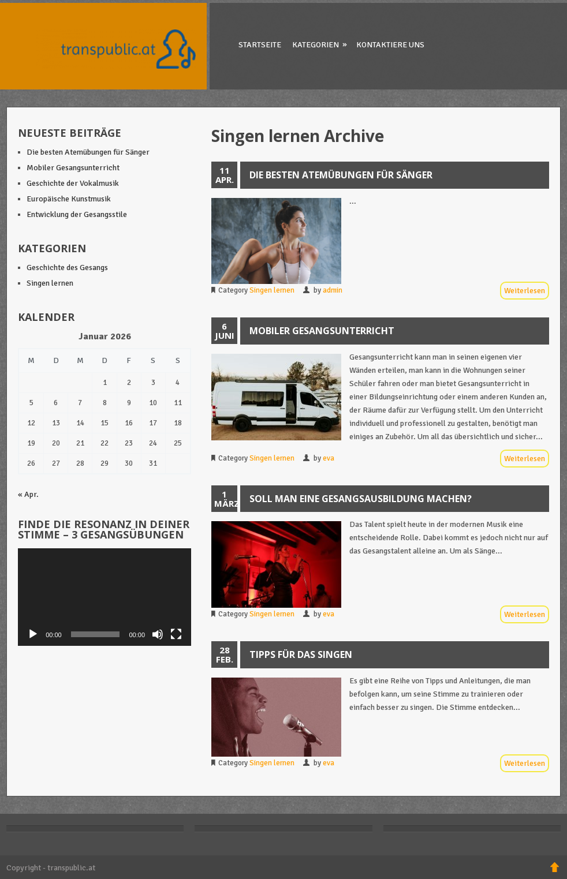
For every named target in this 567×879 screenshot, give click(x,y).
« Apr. (28, 494)
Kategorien (320, 44)
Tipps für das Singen (300, 654)
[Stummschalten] (157, 634)
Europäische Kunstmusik (69, 199)
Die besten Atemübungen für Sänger (340, 175)
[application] (104, 597)
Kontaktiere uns (390, 45)
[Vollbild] (176, 634)
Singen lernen (271, 290)
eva (328, 458)
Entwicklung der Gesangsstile (77, 214)
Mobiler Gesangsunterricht (321, 330)
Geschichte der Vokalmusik (73, 183)
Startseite (259, 45)
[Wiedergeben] (33, 634)
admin (332, 290)
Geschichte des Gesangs (67, 267)
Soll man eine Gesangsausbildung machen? (360, 498)
